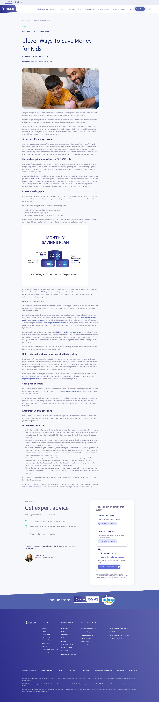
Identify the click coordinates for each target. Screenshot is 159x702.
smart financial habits (73, 391)
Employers (19, 2)
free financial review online (32, 487)
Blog (28, 20)
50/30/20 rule (37, 179)
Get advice (139, 9)
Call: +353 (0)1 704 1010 (108, 523)
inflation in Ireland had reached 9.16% (69, 332)
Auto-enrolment (103, 9)
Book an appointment (110, 567)
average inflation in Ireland (55, 323)
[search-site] (130, 9)
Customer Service (119, 9)
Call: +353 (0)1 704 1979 (108, 541)
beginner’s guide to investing (32, 379)
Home (23, 20)
